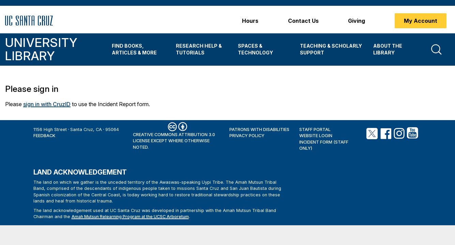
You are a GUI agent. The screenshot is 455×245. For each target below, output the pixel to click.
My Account (420, 20)
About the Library (387, 49)
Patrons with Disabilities (259, 129)
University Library (41, 49)
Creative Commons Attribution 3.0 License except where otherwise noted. (174, 141)
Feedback (44, 135)
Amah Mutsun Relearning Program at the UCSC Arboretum (130, 216)
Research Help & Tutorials (199, 49)
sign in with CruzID (47, 104)
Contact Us (303, 20)
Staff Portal (315, 129)
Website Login (315, 135)
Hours (250, 20)
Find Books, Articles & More (134, 49)
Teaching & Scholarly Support (331, 49)
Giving (356, 20)
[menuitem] (139, 49)
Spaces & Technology (255, 49)
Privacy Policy (246, 135)
